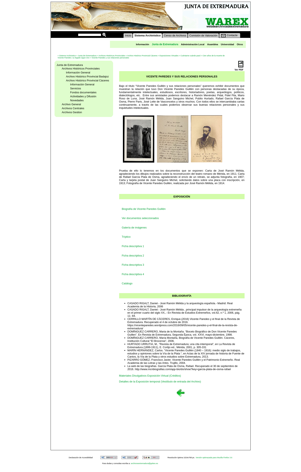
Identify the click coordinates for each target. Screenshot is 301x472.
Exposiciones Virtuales (168, 56)
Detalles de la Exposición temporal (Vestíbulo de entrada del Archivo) (160, 381)
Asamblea (212, 44)
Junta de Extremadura (87, 56)
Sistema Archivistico (67, 56)
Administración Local (192, 44)
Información (142, 44)
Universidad (227, 44)
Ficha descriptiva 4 (133, 274)
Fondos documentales (83, 92)
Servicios (75, 88)
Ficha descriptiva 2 (133, 255)
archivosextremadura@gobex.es (144, 463)
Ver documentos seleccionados (140, 218)
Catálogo (127, 283)
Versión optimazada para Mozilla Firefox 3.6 (214, 458)
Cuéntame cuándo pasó (191, 56)
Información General (78, 72)
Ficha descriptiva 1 (133, 246)
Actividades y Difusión (83, 96)
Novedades (77, 100)
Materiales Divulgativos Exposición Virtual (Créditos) (150, 375)
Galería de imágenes (134, 227)
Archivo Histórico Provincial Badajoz (87, 76)
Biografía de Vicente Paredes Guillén (144, 208)
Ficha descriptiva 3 (133, 264)
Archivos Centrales (73, 108)
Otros (240, 44)
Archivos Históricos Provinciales (111, 56)
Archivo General (71, 104)
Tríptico (126, 236)
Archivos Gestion (72, 112)
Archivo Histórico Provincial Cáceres (142, 56)
